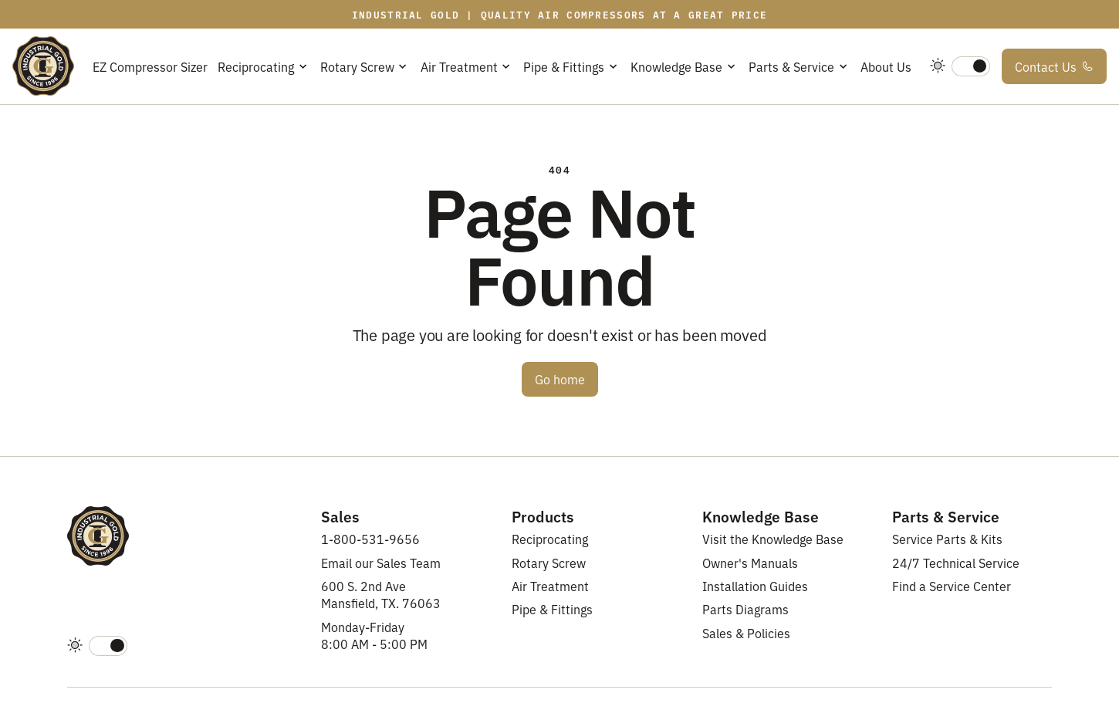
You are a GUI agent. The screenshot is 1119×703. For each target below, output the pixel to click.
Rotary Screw (549, 562)
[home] (43, 66)
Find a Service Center (951, 585)
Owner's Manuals (750, 562)
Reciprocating (550, 538)
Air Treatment (550, 585)
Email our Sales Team (381, 562)
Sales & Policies (746, 632)
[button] (264, 66)
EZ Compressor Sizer (150, 66)
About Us (885, 66)
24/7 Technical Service (955, 562)
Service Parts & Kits (947, 538)
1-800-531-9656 (370, 538)
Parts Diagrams (745, 608)
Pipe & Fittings (552, 608)
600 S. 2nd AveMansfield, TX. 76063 (381, 594)
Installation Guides (755, 585)
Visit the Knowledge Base (772, 538)
